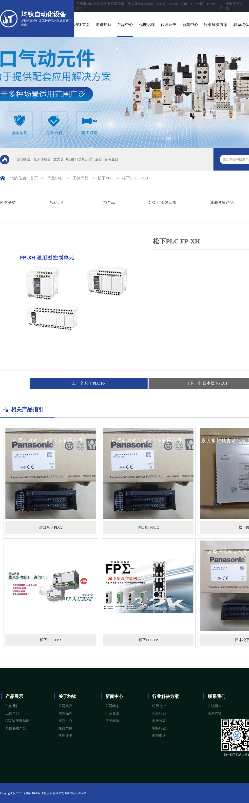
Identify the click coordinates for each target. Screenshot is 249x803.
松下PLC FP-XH (136, 178)
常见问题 (112, 721)
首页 (34, 178)
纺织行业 (159, 706)
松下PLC (105, 178)
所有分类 (8, 202)
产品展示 (14, 696)
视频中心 (65, 721)
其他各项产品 (222, 202)
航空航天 (159, 736)
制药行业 (159, 728)
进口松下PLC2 (50, 527)
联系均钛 (215, 713)
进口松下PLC (148, 527)
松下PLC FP (148, 640)
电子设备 (159, 721)
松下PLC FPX (51, 640)
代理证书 (168, 24)
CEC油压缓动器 (162, 202)
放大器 (160, 4)
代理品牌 (147, 24)
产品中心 (125, 24)
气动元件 (57, 202)
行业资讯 (112, 713)
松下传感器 (145, 4)
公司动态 (112, 706)
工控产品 (80, 178)
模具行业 (159, 713)
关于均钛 (67, 696)
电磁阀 (173, 4)
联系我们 (217, 696)
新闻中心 (190, 24)
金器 (98, 159)
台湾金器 (111, 159)
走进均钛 (104, 24)
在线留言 (215, 706)
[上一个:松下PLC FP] (89, 383)
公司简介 (65, 706)
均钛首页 (82, 24)
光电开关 (187, 4)
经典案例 (65, 728)
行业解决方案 (216, 24)
